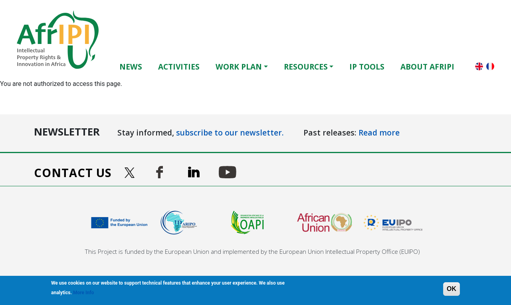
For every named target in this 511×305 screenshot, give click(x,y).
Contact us (73, 172)
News (130, 66)
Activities (179, 66)
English (479, 66)
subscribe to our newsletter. (230, 132)
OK (451, 288)
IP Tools (366, 66)
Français (490, 66)
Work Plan (239, 66)
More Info (83, 292)
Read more (379, 132)
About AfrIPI (427, 66)
